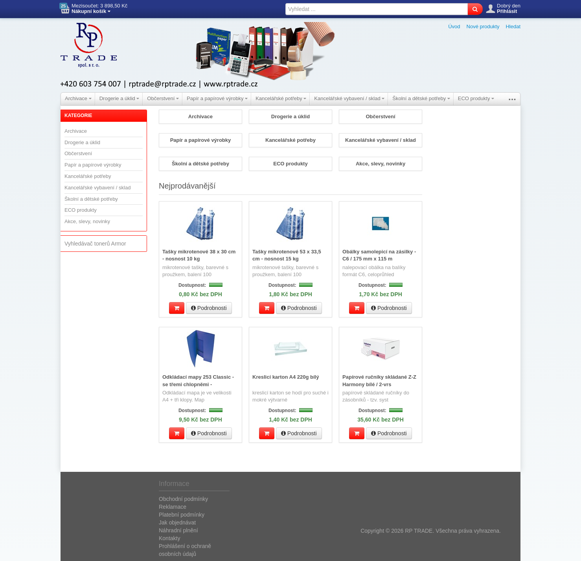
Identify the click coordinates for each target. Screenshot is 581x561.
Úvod (454, 26)
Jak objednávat (177, 522)
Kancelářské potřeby (281, 98)
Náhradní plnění (178, 529)
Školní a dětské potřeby (421, 98)
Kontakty (169, 537)
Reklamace (172, 506)
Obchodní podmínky (183, 498)
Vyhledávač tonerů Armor (95, 243)
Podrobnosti (209, 307)
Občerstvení (163, 98)
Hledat (513, 26)
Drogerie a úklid (119, 98)
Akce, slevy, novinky (87, 221)
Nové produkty (483, 26)
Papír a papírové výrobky (217, 98)
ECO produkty (476, 98)
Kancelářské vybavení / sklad (349, 98)
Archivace (78, 98)
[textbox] (376, 9)
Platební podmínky (181, 514)
